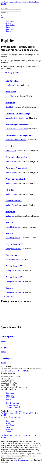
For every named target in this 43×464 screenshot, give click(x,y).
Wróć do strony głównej (10, 72)
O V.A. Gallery (11, 397)
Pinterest (26, 2)
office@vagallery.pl (8, 371)
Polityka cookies (12, 405)
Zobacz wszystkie (7, 296)
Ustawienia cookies (13, 403)
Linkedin (19, 2)
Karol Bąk (9, 107)
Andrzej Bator (11, 151)
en (2, 17)
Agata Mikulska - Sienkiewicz (17, 118)
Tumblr (3, 4)
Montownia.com (16, 411)
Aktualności (10, 395)
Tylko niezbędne (7, 460)
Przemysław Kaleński (13, 249)
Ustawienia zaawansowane (23, 460)
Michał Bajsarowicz (13, 227)
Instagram (12, 2)
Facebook (4, 2)
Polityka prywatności (13, 407)
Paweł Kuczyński (12, 96)
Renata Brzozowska (13, 260)
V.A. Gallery (15, 417)
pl (1, 15)
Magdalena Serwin (12, 85)
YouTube (35, 2)
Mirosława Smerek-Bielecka (16, 140)
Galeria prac (10, 393)
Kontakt (8, 399)
